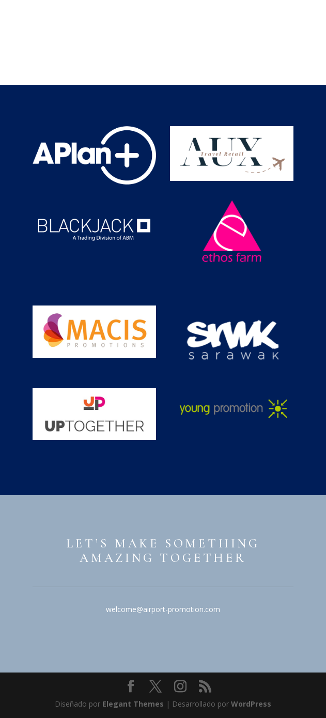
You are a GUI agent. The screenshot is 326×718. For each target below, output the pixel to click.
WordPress (251, 704)
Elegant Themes (133, 704)
